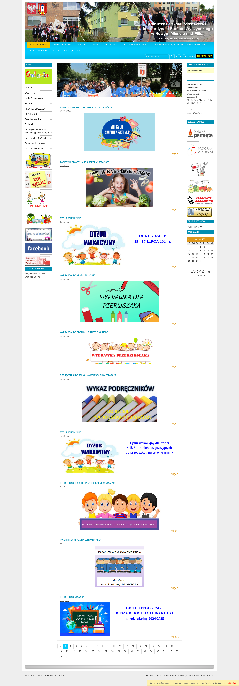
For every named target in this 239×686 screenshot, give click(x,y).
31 (132, 651)
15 (146, 646)
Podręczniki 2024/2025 (35, 138)
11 (166, 93)
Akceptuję (232, 683)
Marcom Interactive (205, 675)
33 (145, 651)
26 (99, 651)
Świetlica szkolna (33, 119)
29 (119, 651)
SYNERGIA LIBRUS (62, 44)
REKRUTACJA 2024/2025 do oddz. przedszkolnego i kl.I (180, 44)
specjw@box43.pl (194, 113)
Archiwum (190, 56)
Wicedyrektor (31, 93)
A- (176, 56)
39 (60, 657)
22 (73, 651)
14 (176, 93)
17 (159, 646)
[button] (50, 104)
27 (106, 651)
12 (170, 93)
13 (173, 93)
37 (170, 651)
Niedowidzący (204, 56)
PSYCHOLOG (31, 114)
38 (177, 651)
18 (165, 646)
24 (86, 651)
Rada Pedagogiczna (34, 98)
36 (164, 651)
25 (93, 651)
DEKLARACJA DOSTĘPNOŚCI (66, 50)
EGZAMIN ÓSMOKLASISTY (136, 44)
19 (172, 646)
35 (158, 651)
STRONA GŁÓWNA (39, 44)
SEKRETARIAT (112, 44)
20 (60, 651)
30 (125, 651)
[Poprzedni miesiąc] (188, 239)
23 (80, 651)
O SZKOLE (80, 44)
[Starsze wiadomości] (66, 657)
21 (67, 651)
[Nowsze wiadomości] (60, 646)
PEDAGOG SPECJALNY (36, 109)
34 (151, 651)
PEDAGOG (29, 103)
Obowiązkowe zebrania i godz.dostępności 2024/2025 (38, 131)
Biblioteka (30, 124)
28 (112, 651)
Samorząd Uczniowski (35, 143)
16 (153, 646)
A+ (181, 56)
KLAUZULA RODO (38, 50)
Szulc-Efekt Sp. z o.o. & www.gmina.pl (175, 675)
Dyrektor (29, 87)
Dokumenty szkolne (34, 148)
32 (138, 651)
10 (163, 93)
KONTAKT (95, 44)
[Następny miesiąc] (212, 239)
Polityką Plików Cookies (214, 683)
